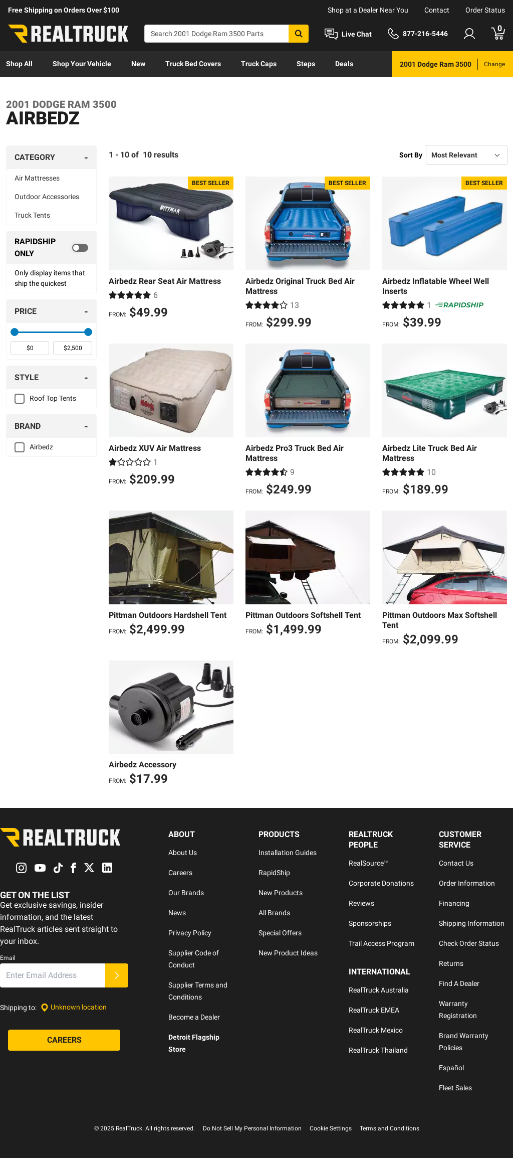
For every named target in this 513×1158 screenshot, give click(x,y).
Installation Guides (288, 853)
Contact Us (456, 863)
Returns (451, 963)
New (138, 64)
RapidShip (274, 873)
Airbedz (41, 447)
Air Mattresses (37, 178)
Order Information (467, 883)
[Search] (226, 34)
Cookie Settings (331, 1128)
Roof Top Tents (53, 398)
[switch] (51, 248)
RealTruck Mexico (376, 1030)
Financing (454, 903)
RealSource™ (368, 863)
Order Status (485, 10)
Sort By (410, 155)
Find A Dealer (459, 983)
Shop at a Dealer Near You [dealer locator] (368, 10)
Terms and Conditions (389, 1128)
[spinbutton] (30, 348)
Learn (15, 90)
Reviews (361, 903)
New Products (281, 893)
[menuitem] (19, 64)
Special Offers (280, 933)
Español (451, 1068)
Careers (180, 873)
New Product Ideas (288, 953)
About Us (182, 853)
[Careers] (64, 1040)
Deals (344, 64)
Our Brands (186, 893)
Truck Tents (32, 215)
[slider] (15, 332)
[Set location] (74, 1007)
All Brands (274, 913)
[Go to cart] (498, 34)
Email (8, 957)
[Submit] (116, 975)
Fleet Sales (455, 1088)
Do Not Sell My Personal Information (252, 1128)
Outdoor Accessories (47, 197)
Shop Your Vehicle (82, 64)
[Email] (52, 975)
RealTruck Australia (379, 990)
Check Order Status (469, 943)
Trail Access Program (381, 943)
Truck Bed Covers (193, 64)
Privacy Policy (189, 933)
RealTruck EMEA (374, 1010)
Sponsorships (370, 923)
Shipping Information (471, 923)
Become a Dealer (194, 1017)
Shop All (19, 64)
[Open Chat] (348, 34)
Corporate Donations (381, 883)
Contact (436, 10)
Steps (306, 64)
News (177, 913)
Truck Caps (259, 64)
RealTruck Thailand (378, 1050)
